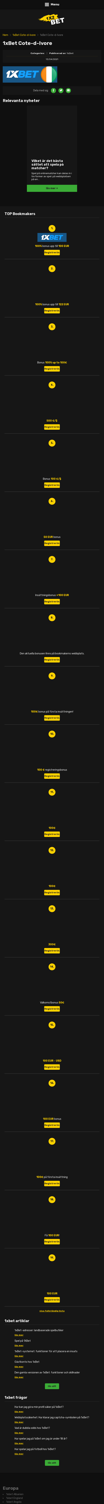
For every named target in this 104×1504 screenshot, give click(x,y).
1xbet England (14, 1498)
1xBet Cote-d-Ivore (24, 35)
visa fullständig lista (52, 1311)
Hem (5, 35)
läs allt (52, 1386)
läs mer (19, 1335)
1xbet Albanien (14, 1494)
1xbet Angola (13, 1502)
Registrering (52, 252)
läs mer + (52, 188)
